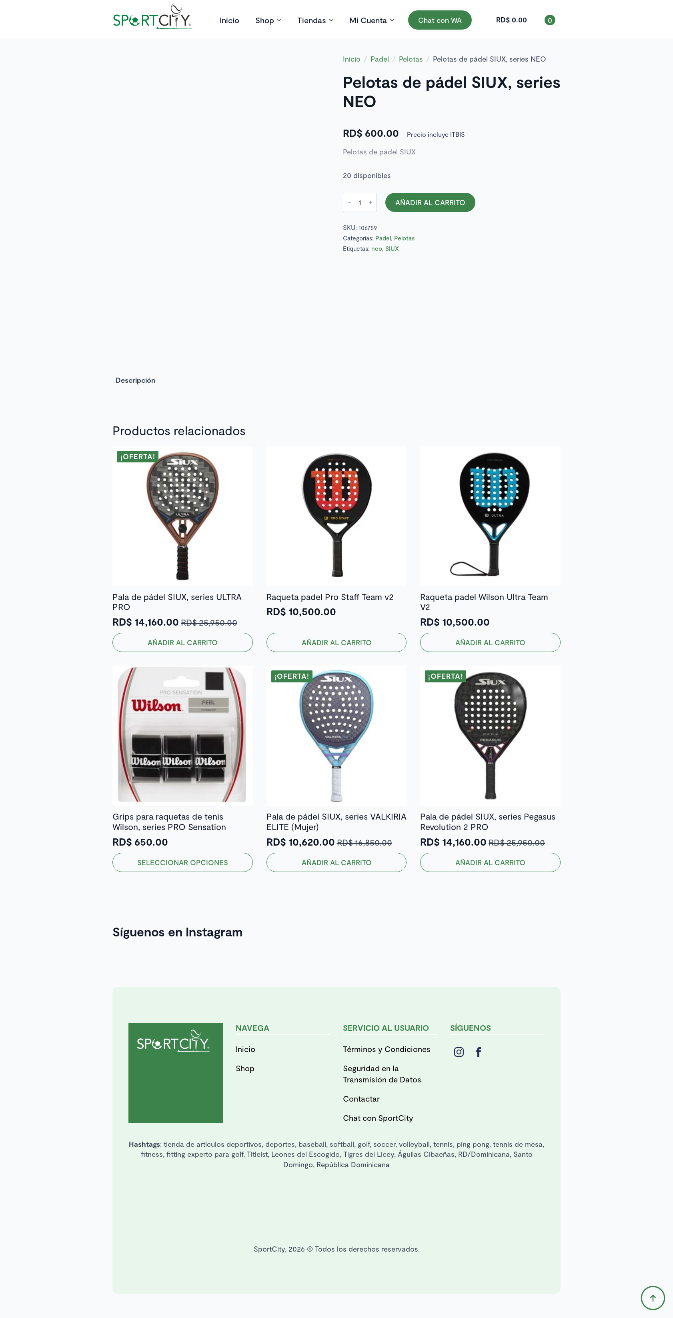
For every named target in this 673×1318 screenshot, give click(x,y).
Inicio (229, 20)
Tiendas (311, 20)
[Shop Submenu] (281, 20)
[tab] (135, 380)
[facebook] (478, 1052)
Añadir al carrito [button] (183, 642)
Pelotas (411, 58)
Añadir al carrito (430, 202)
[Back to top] (653, 1298)
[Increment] (370, 202)
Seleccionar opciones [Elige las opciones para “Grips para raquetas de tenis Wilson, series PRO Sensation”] (182, 862)
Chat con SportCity (378, 1117)
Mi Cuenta (368, 20)
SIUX (392, 248)
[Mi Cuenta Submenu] (394, 20)
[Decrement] (349, 202)
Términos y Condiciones (387, 1049)
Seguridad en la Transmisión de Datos (382, 1073)
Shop (264, 20)
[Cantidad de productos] (360, 202)
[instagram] (459, 1052)
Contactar (361, 1098)
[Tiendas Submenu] (333, 20)
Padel (380, 58)
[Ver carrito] (526, 20)
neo (376, 248)
